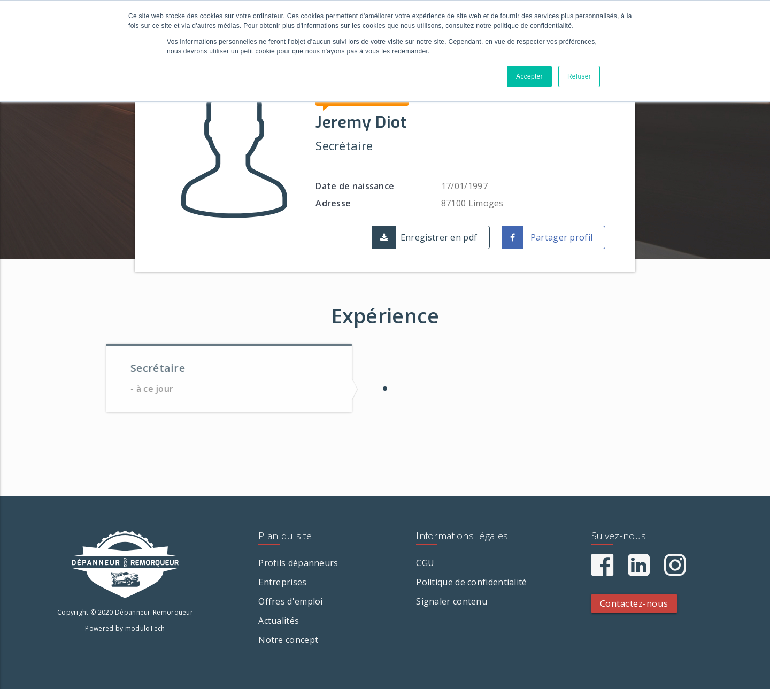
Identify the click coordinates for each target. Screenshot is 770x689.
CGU (425, 563)
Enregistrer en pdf (439, 237)
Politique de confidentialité (471, 582)
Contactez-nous (634, 603)
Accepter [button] (529, 76)
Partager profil (561, 237)
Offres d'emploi (290, 601)
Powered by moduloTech (125, 628)
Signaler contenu (451, 601)
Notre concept (288, 640)
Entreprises (282, 582)
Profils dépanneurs (298, 563)
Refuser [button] (579, 76)
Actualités (278, 620)
